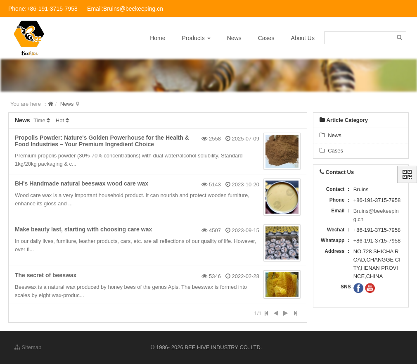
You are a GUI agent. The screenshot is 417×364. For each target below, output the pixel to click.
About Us (303, 38)
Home (157, 38)
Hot (60, 120)
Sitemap (27, 347)
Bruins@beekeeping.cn (376, 215)
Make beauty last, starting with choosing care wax (83, 229)
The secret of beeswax (45, 275)
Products (196, 38)
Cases (266, 38)
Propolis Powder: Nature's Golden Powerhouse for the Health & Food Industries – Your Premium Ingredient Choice (102, 140)
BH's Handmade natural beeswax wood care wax (81, 183)
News (234, 38)
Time (39, 120)
